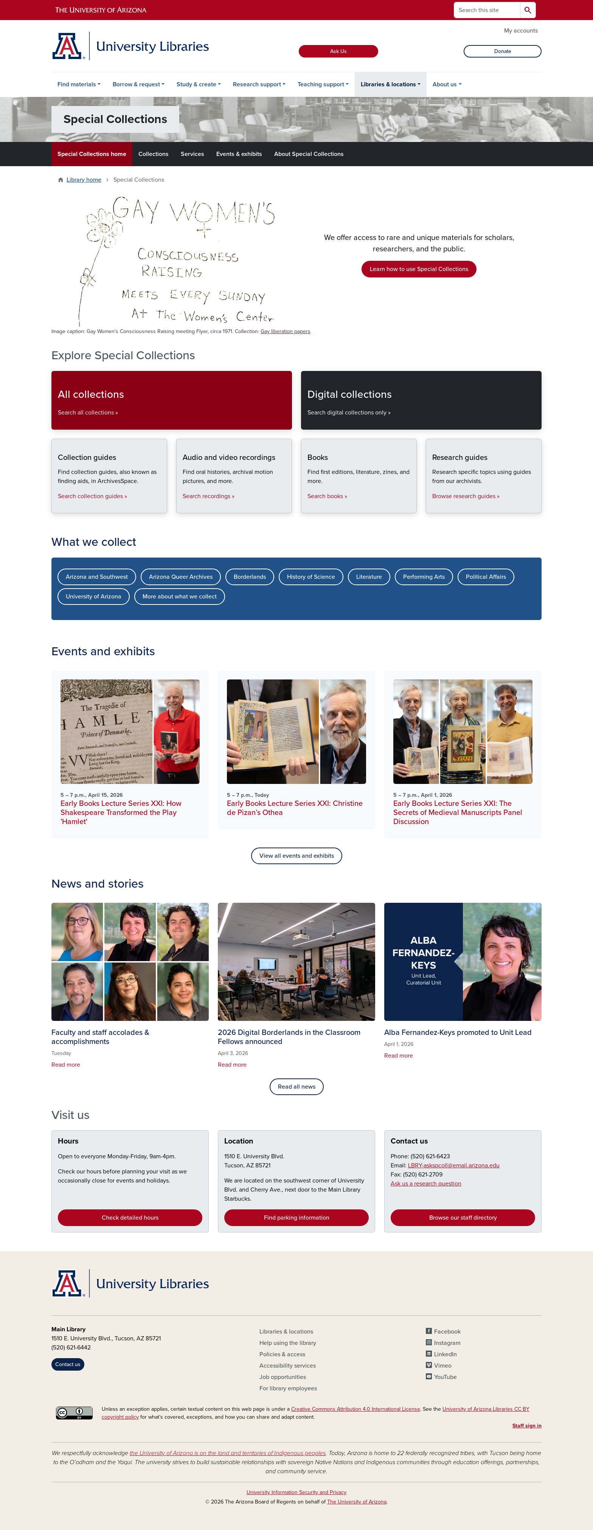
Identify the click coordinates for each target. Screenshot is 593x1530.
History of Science (311, 577)
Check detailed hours (130, 1218)
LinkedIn (445, 1354)
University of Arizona (93, 596)
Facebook (447, 1331)
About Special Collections (309, 154)
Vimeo (443, 1366)
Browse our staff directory (463, 1218)
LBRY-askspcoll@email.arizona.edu (454, 1165)
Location (238, 1141)
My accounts (521, 30)
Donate (502, 51)
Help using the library (287, 1343)
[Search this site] (487, 10)
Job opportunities (282, 1377)
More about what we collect (180, 596)
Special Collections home (91, 154)
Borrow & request (136, 84)
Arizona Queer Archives (181, 577)
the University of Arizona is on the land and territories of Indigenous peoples (228, 1453)
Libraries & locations (388, 84)
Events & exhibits (239, 154)
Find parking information (296, 1218)
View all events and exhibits (296, 856)
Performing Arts (424, 577)
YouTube (445, 1377)
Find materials (76, 84)
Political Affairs (486, 577)
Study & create (196, 84)
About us (445, 84)
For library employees (288, 1388)
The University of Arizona (357, 1502)
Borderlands (250, 577)
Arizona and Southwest (97, 577)
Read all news (296, 1087)
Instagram (447, 1343)
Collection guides (57, 506)
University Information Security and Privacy (296, 1492)
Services (192, 154)
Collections (153, 154)
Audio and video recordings (182, 506)
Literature (369, 577)
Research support (257, 84)
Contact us (409, 1141)
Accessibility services (287, 1366)
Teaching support (321, 84)
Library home (84, 180)
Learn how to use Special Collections (419, 269)
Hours (68, 1141)
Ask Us (338, 51)
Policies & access (282, 1354)
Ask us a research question (426, 1183)
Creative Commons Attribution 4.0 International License (355, 1409)
